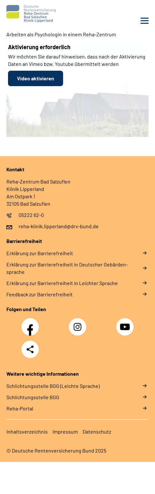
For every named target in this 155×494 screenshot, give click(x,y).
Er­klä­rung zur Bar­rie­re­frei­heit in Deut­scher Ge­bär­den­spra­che (67, 268)
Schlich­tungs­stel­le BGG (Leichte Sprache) (53, 386)
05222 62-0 (31, 215)
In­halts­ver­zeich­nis (27, 431)
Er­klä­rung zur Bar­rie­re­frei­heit (39, 253)
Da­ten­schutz (97, 431)
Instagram (79, 323)
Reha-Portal (19, 408)
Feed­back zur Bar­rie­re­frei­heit (39, 294)
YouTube (126, 323)
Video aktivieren (35, 78)
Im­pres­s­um (65, 431)
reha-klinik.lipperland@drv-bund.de (59, 226)
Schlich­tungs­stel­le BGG (32, 397)
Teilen (30, 349)
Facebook (31, 323)
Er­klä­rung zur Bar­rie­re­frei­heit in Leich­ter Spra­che (62, 283)
